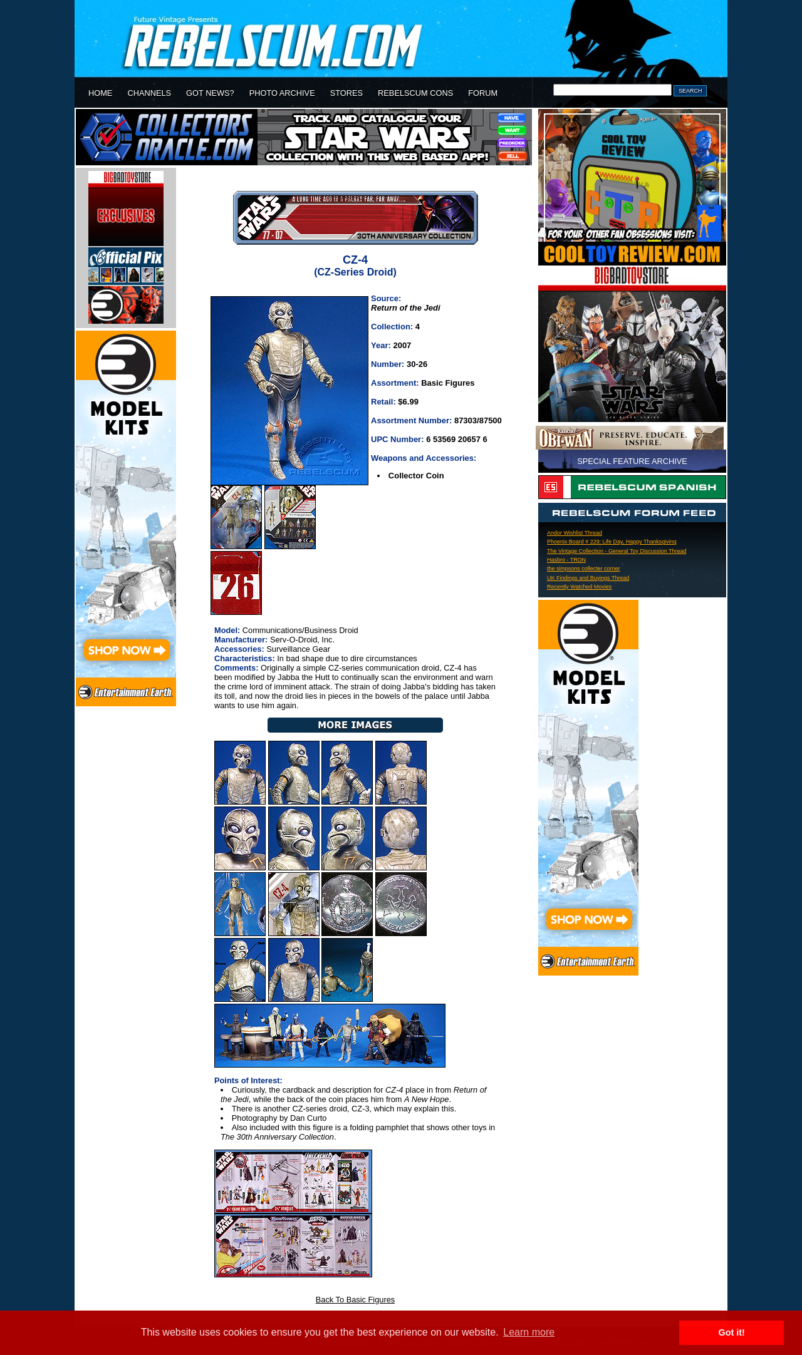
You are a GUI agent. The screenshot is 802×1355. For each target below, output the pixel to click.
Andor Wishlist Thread (574, 533)
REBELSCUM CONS (415, 93)
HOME (100, 93)
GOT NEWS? (210, 93)
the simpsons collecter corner (583, 568)
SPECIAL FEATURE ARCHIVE (632, 461)
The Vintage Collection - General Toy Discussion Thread (616, 551)
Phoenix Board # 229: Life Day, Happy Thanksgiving (612, 541)
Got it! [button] (732, 1332)
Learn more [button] (529, 1332)
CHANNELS (149, 93)
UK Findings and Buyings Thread (588, 578)
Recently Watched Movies (579, 587)
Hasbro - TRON (566, 560)
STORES (346, 93)
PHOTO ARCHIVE (282, 93)
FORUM (482, 93)
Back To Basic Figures (355, 1299)
